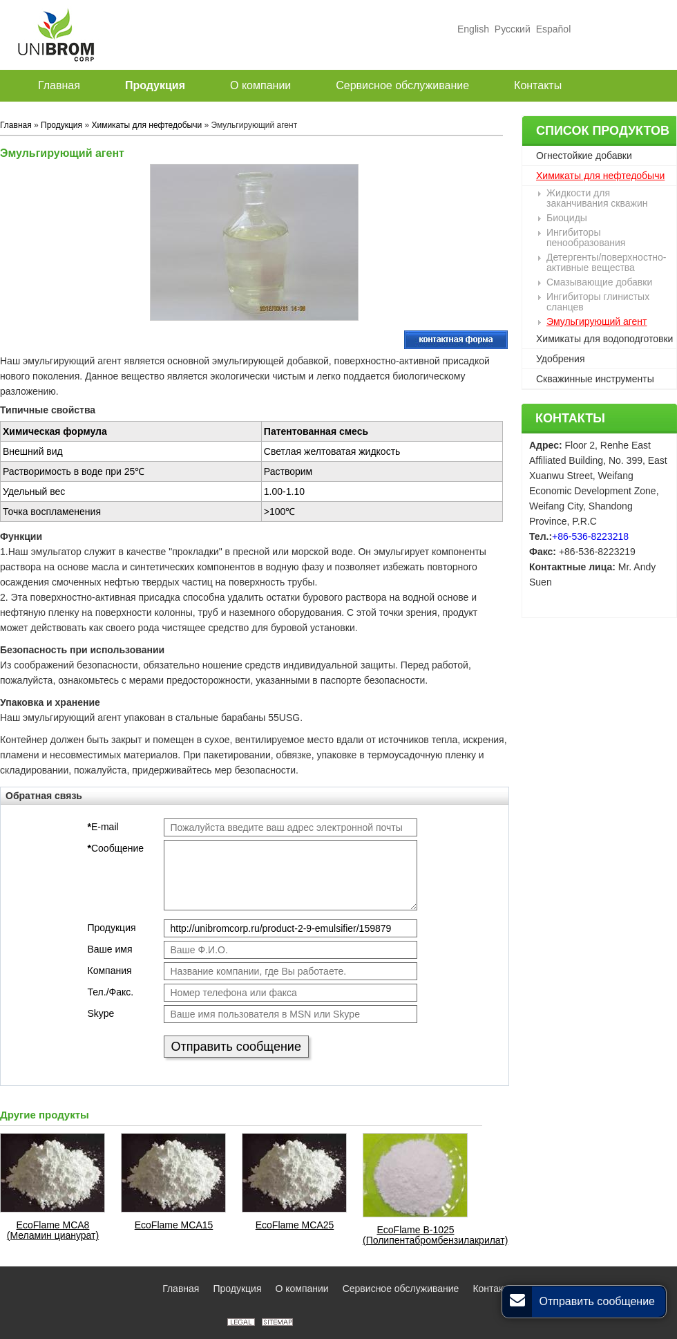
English (473, 29)
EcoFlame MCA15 (174, 1225)
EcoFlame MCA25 (295, 1225)
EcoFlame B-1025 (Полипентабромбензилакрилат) (415, 1235)
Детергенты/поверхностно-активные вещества (606, 262)
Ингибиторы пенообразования (585, 237)
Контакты (570, 418)
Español (552, 29)
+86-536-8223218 (590, 536)
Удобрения (560, 358)
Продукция (61, 125)
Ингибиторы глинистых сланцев (597, 301)
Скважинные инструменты (595, 378)
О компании (301, 1288)
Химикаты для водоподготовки (604, 338)
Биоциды (566, 217)
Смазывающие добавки (599, 282)
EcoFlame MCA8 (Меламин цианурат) (53, 1230)
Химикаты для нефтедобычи (600, 175)
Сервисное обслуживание (401, 1288)
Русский (513, 29)
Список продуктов (602, 131)
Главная (16, 125)
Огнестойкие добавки (584, 155)
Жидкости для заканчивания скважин (596, 198)
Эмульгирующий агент (596, 321)
